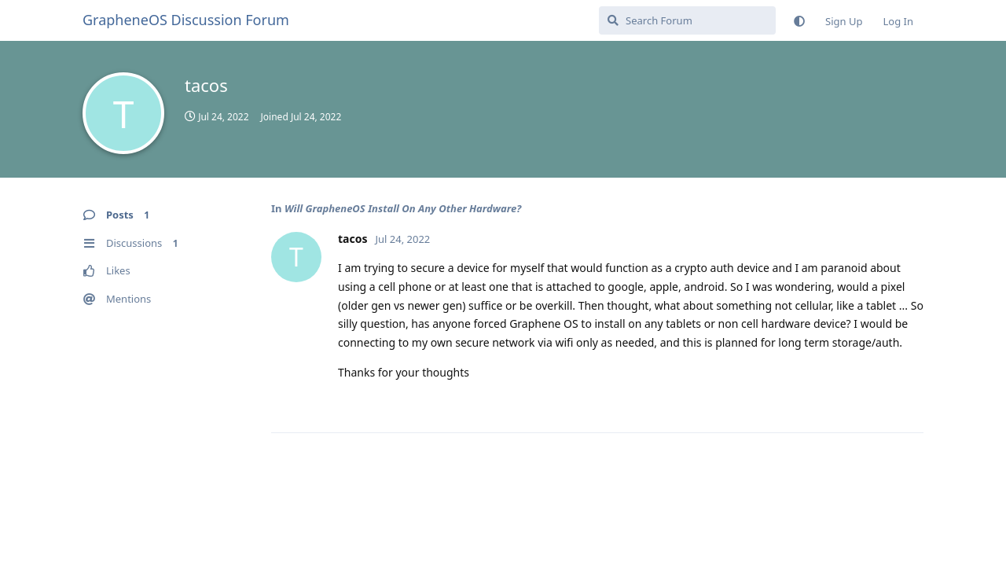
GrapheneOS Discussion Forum (186, 19)
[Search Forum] (687, 20)
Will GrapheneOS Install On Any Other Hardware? (403, 208)
